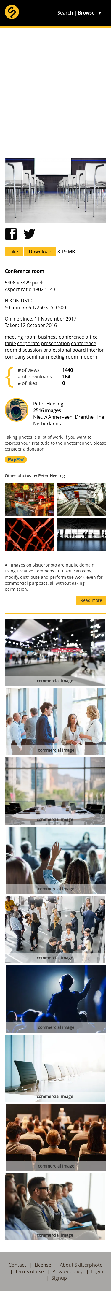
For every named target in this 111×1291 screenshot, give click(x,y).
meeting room (62, 356)
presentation (55, 343)
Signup (59, 1278)
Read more (91, 600)
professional (57, 350)
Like (13, 251)
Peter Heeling (48, 403)
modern (88, 356)
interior (95, 350)
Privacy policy (67, 1271)
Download (40, 251)
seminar (36, 356)
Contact (17, 1265)
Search (65, 12)
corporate (28, 343)
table (10, 343)
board (79, 350)
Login (97, 1271)
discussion (30, 350)
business (48, 337)
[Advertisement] (55, 93)
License (43, 1265)
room (30, 337)
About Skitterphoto (81, 1265)
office (91, 337)
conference (71, 337)
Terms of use (29, 1271)
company (15, 356)
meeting (14, 337)
